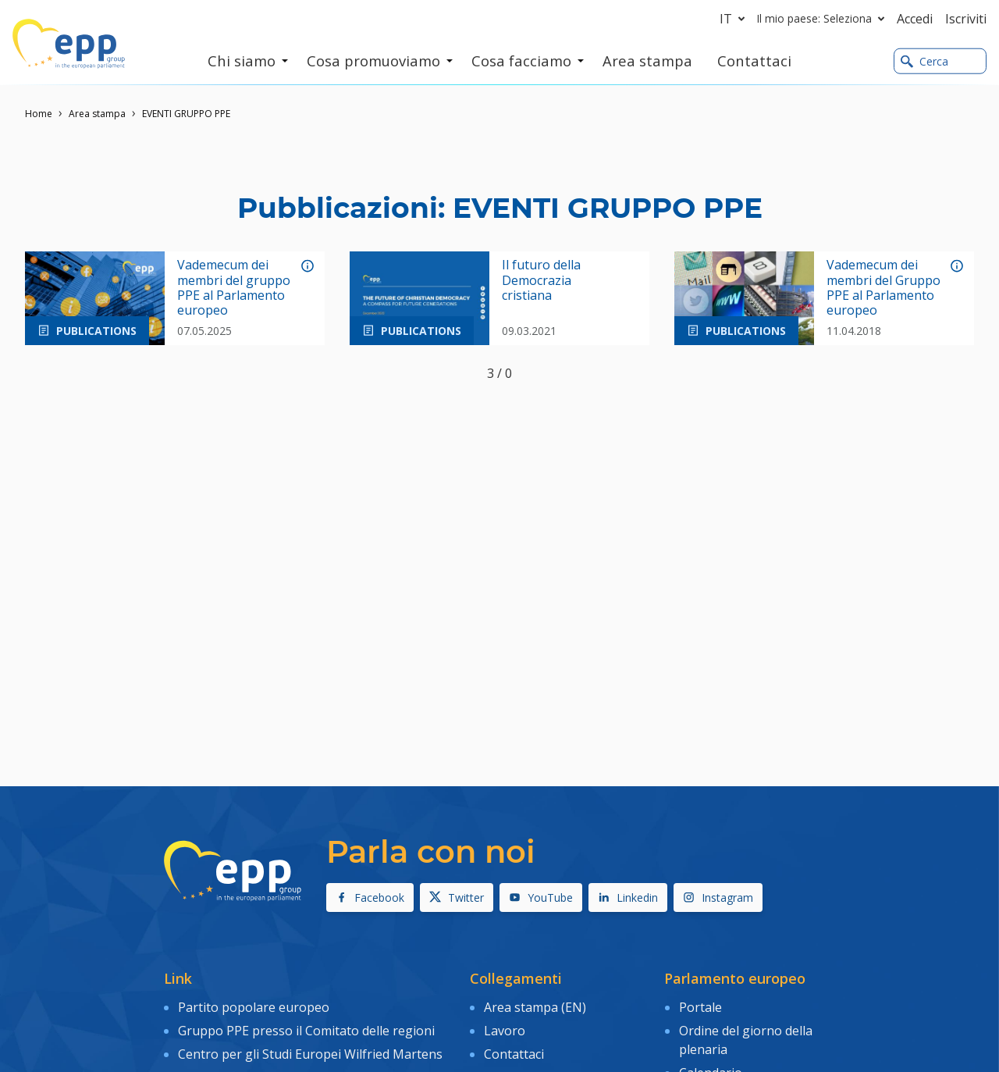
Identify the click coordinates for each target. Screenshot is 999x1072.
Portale (700, 1006)
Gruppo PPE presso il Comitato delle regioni (306, 1029)
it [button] (735, 18)
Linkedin (628, 897)
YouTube (541, 897)
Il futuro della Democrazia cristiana (541, 280)
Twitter (456, 897)
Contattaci (514, 1051)
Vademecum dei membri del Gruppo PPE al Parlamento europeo (883, 288)
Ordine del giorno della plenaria (745, 1038)
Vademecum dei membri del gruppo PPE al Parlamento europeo (233, 288)
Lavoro (504, 1029)
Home (38, 113)
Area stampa (97, 113)
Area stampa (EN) (535, 1006)
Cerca (924, 61)
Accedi (915, 18)
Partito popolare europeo (253, 1006)
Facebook (370, 897)
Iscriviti (966, 18)
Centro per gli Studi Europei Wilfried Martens (310, 1051)
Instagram (718, 897)
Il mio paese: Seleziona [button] (824, 18)
